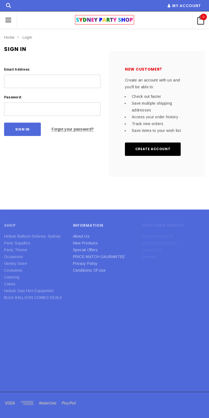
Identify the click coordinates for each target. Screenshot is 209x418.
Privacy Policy (85, 263)
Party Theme (15, 250)
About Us (81, 236)
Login (27, 37)
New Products (85, 243)
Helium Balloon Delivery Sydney (32, 236)
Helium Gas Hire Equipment (29, 291)
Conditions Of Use (89, 270)
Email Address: (17, 69)
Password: (13, 97)
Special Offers (85, 250)
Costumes (13, 270)
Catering (11, 277)
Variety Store (15, 263)
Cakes (10, 284)
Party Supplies (17, 243)
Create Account (152, 149)
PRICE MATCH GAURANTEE (99, 257)
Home (9, 37)
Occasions (13, 257)
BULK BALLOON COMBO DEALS (33, 297)
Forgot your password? (73, 129)
